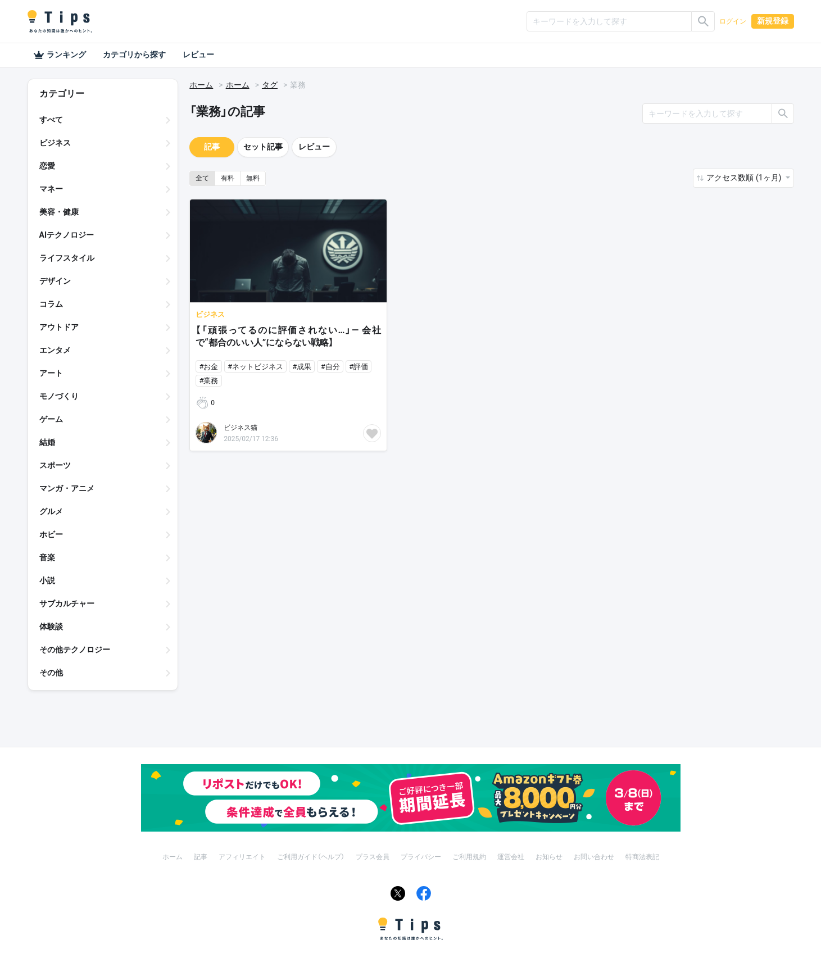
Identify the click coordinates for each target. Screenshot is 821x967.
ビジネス (55, 142)
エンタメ (55, 350)
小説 (47, 580)
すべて (51, 119)
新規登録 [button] (772, 20)
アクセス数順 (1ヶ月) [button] (744, 177)
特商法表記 (642, 857)
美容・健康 (59, 211)
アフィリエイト (242, 857)
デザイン (55, 280)
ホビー (51, 534)
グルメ (51, 511)
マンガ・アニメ (66, 488)
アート (51, 373)
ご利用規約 (469, 857)
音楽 (47, 557)
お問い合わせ (594, 857)
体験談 (51, 626)
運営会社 (510, 857)
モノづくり (59, 396)
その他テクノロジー (74, 649)
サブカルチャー (66, 603)
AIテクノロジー (66, 234)
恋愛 (47, 165)
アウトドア (59, 327)
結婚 (47, 442)
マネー (51, 188)
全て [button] (202, 178)
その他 (51, 672)
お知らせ (549, 857)
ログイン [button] (732, 21)
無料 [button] (253, 178)
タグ (270, 84)
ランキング (59, 55)
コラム (51, 303)
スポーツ (55, 465)
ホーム (201, 84)
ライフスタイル (66, 257)
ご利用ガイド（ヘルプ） (310, 857)
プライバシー (421, 857)
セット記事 (263, 146)
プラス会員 (372, 857)
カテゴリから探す (134, 54)
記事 (212, 146)
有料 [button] (227, 178)
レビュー (198, 54)
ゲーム (51, 419)
